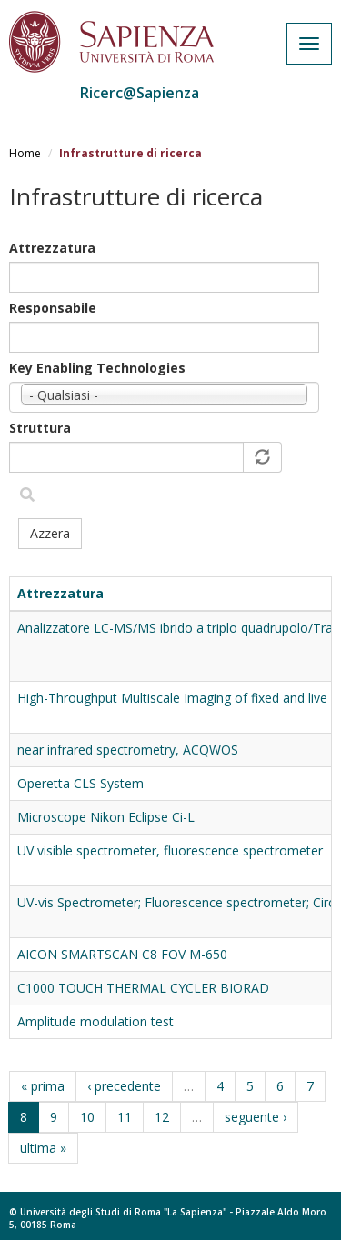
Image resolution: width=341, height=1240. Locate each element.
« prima (43, 1086)
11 (124, 1116)
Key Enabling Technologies (97, 367)
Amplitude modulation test (95, 1021)
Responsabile (52, 307)
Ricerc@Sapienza (139, 93)
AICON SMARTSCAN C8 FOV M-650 (122, 954)
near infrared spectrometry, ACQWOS (127, 749)
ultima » (43, 1147)
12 (162, 1116)
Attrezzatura (52, 247)
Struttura (40, 427)
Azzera (50, 533)
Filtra (27, 495)
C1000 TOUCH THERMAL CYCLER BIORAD (143, 987)
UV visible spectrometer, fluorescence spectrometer (170, 850)
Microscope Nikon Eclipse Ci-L (106, 816)
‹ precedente (124, 1086)
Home (25, 153)
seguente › (255, 1116)
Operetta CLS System (80, 783)
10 (87, 1116)
